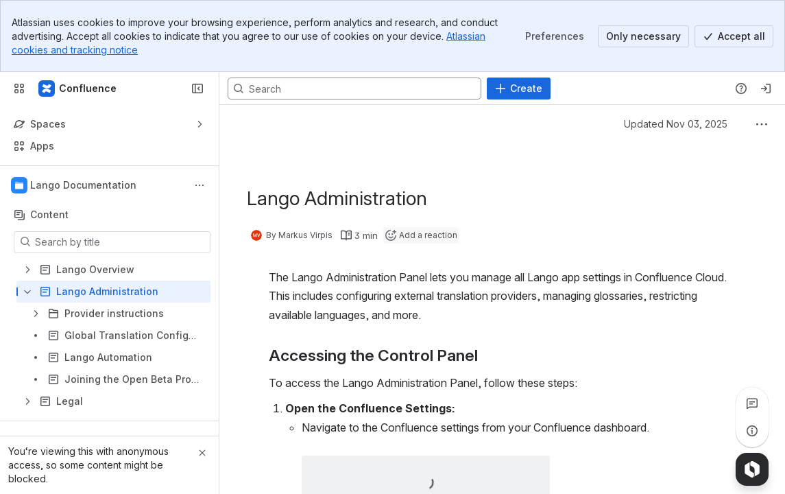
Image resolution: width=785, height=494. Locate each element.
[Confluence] (78, 88)
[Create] (519, 88)
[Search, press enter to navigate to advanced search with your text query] (354, 88)
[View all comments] (752, 403)
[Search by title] (120, 242)
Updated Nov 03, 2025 (675, 124)
